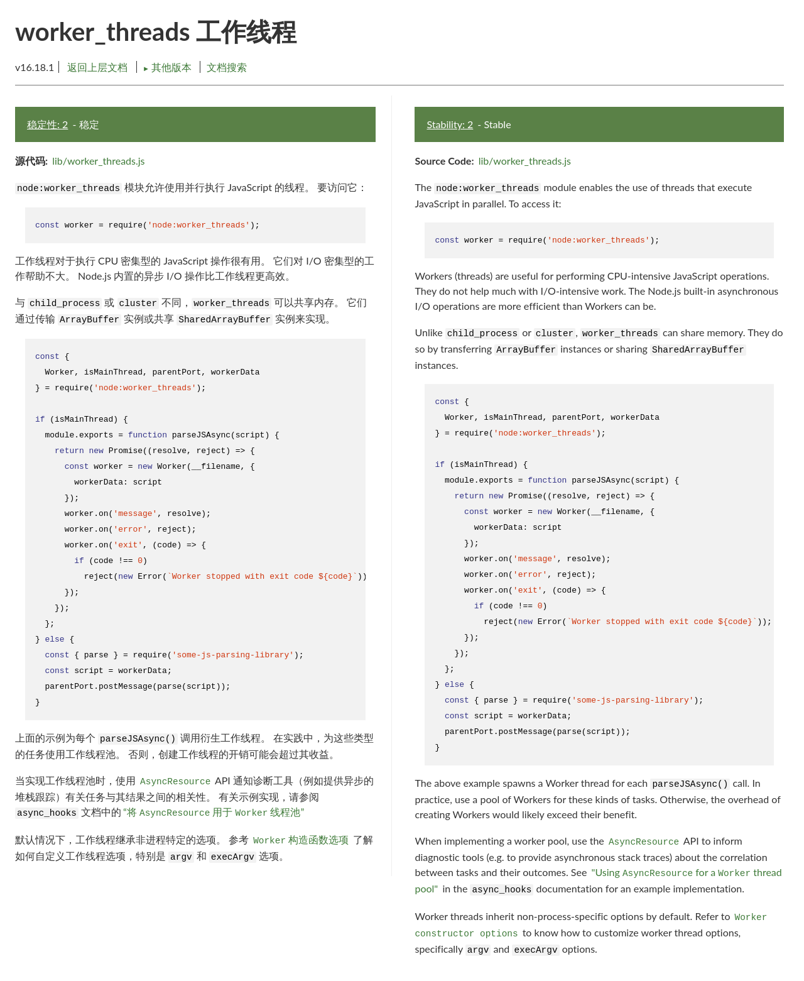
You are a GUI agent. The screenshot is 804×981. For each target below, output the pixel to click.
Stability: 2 (449, 124)
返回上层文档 (97, 67)
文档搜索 (227, 67)
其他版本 (168, 67)
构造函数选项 (301, 839)
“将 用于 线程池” (213, 812)
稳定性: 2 (47, 124)
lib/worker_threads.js (98, 161)
